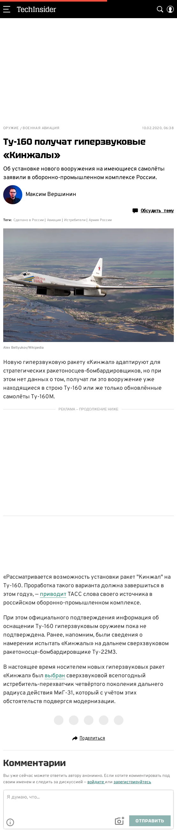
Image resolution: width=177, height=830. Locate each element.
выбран (55, 676)
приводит (53, 594)
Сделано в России (28, 220)
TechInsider (36, 9)
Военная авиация (41, 128)
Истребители (74, 220)
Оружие (11, 128)
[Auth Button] (170, 9)
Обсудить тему (153, 211)
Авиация (54, 220)
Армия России (100, 220)
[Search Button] (160, 9)
